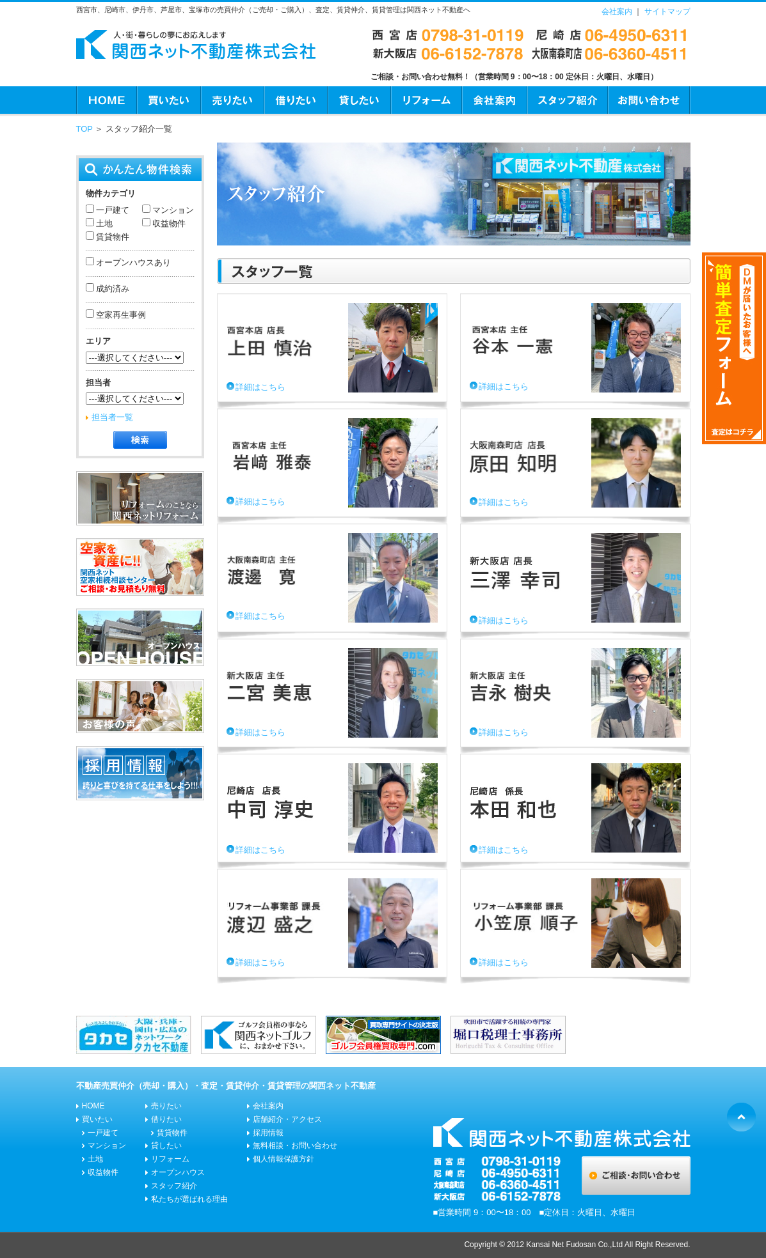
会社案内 (617, 11)
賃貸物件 (112, 237)
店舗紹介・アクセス (287, 1119)
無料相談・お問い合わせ (295, 1145)
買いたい (168, 100)
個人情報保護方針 (283, 1158)
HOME (106, 100)
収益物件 (168, 223)
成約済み (112, 288)
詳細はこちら (260, 387)
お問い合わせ (648, 100)
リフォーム (425, 100)
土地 (103, 223)
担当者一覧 (112, 417)
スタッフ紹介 (567, 100)
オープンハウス (178, 1172)
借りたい (295, 100)
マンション (172, 210)
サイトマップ (667, 11)
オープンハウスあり (133, 262)
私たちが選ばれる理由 (189, 1199)
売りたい (232, 100)
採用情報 (268, 1132)
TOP (84, 129)
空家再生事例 (120, 315)
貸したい (358, 100)
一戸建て (112, 210)
